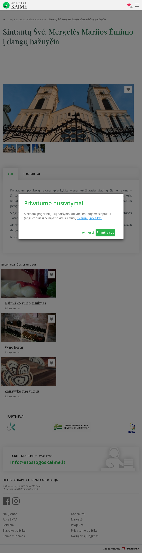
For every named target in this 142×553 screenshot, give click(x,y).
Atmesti (88, 232)
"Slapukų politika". (89, 218)
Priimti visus (105, 232)
